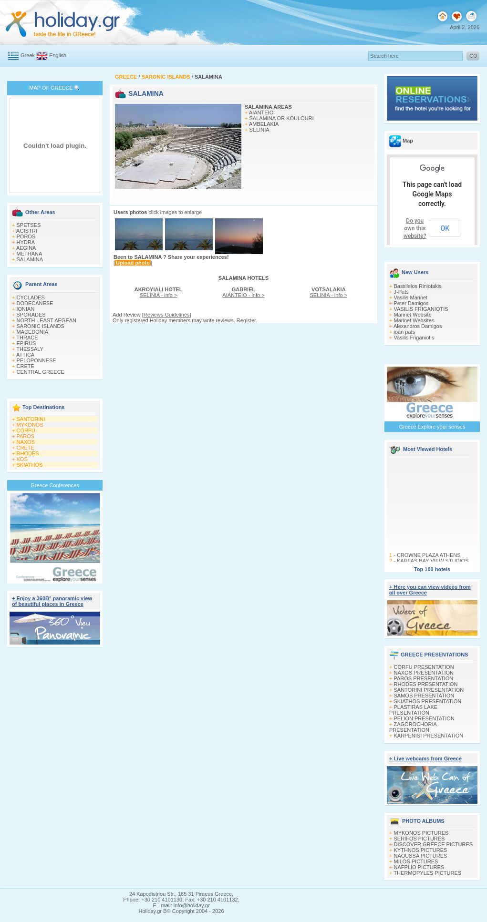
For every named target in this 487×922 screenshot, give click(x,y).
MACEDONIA (33, 332)
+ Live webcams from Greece (425, 758)
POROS (26, 236)
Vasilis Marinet (411, 297)
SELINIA (259, 130)
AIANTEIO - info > (243, 292)
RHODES (28, 453)
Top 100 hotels (432, 569)
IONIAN (26, 309)
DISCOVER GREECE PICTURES (433, 844)
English (57, 55)
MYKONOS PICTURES (421, 833)
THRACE (27, 337)
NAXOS (26, 442)
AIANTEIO (261, 112)
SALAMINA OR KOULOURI (281, 118)
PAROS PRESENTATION (424, 678)
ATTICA (25, 355)
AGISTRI (26, 231)
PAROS (26, 436)
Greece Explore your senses (432, 427)
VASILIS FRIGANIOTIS (421, 309)
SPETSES (29, 225)
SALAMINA (30, 259)
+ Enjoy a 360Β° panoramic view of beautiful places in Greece (52, 601)
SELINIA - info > (159, 292)
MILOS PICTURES (416, 861)
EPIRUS (26, 343)
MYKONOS (30, 425)
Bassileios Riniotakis (418, 286)
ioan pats (404, 332)
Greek (28, 55)
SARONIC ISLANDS (40, 326)
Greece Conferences (55, 485)
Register (246, 320)
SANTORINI (31, 419)
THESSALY (29, 349)
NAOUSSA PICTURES (420, 856)
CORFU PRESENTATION (424, 667)
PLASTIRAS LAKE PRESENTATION (413, 710)
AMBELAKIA (264, 124)
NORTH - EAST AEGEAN (47, 320)
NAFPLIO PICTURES (419, 867)
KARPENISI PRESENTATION (429, 735)
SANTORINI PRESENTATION (429, 690)
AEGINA (26, 248)
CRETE (25, 366)
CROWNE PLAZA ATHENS (429, 558)
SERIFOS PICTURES (419, 838)
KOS (22, 459)
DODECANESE (35, 303)
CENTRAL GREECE (40, 372)
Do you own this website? (415, 228)
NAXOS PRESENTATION (424, 673)
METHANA (29, 253)
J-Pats (401, 292)
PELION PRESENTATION (424, 718)
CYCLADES (31, 297)
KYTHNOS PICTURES (420, 850)
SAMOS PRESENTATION (424, 695)
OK (445, 228)
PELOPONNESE (36, 360)
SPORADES (31, 315)
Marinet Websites (414, 320)
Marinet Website (413, 315)
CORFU (26, 430)
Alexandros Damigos (418, 326)
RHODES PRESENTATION (426, 684)
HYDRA (26, 242)
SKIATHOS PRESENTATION (428, 701)
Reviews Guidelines (167, 315)
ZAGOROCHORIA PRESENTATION (412, 727)
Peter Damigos (411, 303)
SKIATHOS (30, 465)
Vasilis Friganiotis (414, 337)
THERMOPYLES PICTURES (427, 873)
